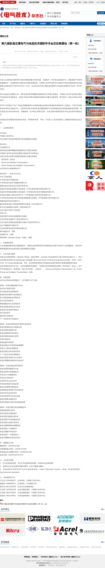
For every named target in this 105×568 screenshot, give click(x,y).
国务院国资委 (24, 547)
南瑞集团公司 (15, 547)
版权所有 (42, 565)
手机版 (85, 2)
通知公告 (18, 27)
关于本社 (13, 23)
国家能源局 (62, 547)
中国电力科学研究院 (51, 547)
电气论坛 (65, 2)
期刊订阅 (54, 23)
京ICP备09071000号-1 (43, 563)
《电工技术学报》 (34, 2)
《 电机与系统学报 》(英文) (95, 53)
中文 (98, 2)
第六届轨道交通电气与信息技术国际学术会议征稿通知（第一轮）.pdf (23, 504)
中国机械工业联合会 (72, 547)
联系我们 (91, 2)
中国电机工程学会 (84, 547)
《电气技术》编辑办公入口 (49, 557)
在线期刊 (43, 23)
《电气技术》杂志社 (8, 2)
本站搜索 (101, 13)
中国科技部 (33, 547)
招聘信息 (27, 557)
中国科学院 (41, 547)
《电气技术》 (22, 2)
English (103, 2)
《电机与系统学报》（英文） (51, 2)
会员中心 (101, 23)
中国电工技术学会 (5, 547)
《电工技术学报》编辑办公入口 (70, 557)
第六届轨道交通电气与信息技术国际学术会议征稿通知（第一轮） (43, 27)
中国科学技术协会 (96, 547)
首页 (3, 23)
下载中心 (32, 23)
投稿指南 (64, 23)
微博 (75, 2)
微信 (80, 2)
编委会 (22, 23)
